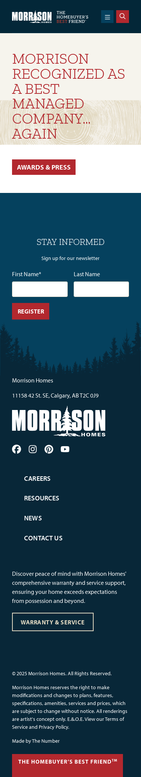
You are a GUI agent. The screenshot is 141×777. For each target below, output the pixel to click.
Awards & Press (44, 167)
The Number (46, 740)
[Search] (122, 16)
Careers (37, 478)
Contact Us (43, 538)
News (33, 518)
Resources (41, 498)
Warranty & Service (53, 622)
